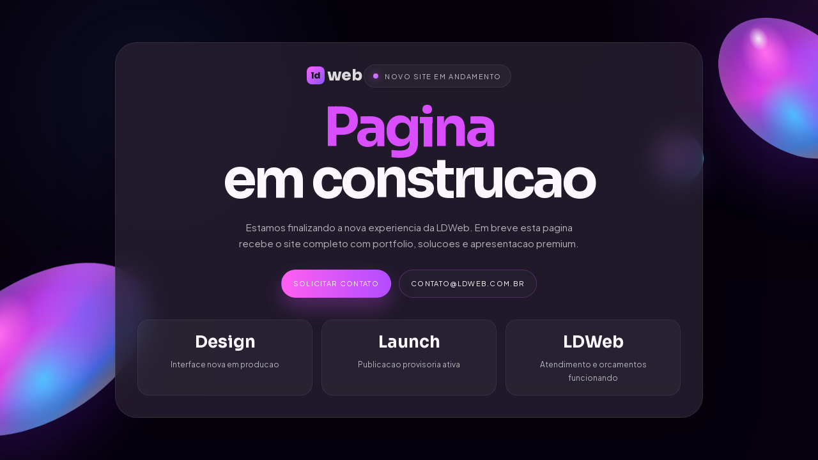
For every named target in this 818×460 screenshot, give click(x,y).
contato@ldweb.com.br (468, 283)
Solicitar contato (336, 283)
